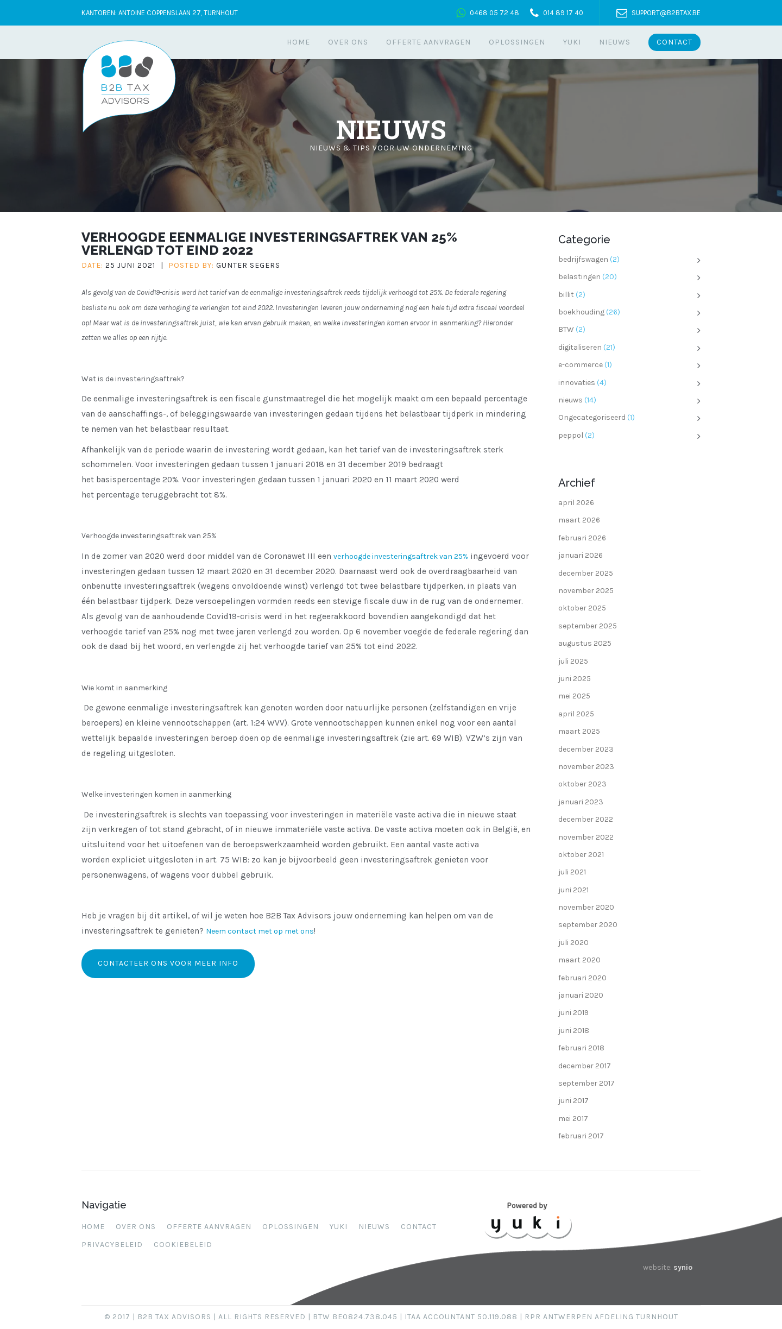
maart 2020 (579, 960)
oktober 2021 (581, 854)
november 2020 (586, 907)
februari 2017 (581, 1136)
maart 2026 (579, 520)
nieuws (570, 400)
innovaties (576, 382)
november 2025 (586, 590)
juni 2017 (573, 1100)
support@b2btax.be (666, 13)
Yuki (572, 42)
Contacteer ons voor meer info (168, 963)
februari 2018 (581, 1048)
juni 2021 (573, 890)
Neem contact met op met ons (260, 931)
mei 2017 (573, 1118)
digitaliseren (580, 347)
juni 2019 (573, 1012)
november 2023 (586, 766)
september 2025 (587, 626)
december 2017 (584, 1065)
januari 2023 (580, 802)
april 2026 (576, 502)
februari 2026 (582, 538)
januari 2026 (580, 555)
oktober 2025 (582, 608)
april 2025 (576, 714)
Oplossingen (517, 42)
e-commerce (580, 364)
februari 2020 (582, 977)
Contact (674, 42)
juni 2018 (573, 1030)
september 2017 (586, 1083)
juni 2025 (574, 678)
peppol (570, 435)
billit (566, 294)
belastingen (579, 276)
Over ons (348, 42)
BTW (566, 329)
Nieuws (614, 42)
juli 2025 (573, 661)
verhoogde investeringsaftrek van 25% (400, 556)
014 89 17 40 (563, 13)
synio (682, 1267)
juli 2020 (573, 942)
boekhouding (581, 312)
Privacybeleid (112, 1244)
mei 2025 (574, 696)
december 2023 (586, 749)
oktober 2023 (582, 784)
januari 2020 (580, 995)
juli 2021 (572, 872)
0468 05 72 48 (494, 13)
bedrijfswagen (583, 259)
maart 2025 (579, 731)
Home (298, 42)
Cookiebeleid (183, 1244)
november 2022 (586, 837)
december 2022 (585, 819)
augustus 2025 (584, 643)
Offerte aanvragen (428, 42)
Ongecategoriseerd (592, 417)
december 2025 (585, 573)
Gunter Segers (248, 265)
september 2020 (587, 924)
